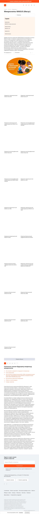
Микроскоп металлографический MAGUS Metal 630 (11, 152)
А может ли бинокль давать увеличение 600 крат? (21, 1)
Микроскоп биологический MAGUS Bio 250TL (26, 320)
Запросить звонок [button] (10, 480)
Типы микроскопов (10, 372)
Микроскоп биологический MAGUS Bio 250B (10, 293)
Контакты (24, 492)
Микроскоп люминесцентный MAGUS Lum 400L (10, 208)
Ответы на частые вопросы (11, 380)
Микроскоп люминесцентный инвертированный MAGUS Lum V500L (11, 124)
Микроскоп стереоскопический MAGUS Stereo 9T (27, 96)
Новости (33, 490)
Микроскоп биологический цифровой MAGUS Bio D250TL (27, 237)
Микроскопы (14, 9)
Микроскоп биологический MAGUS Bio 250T (10, 320)
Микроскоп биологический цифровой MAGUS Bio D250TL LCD (10, 265)
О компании (6, 490)
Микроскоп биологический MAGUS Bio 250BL (26, 293)
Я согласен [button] (27, 512)
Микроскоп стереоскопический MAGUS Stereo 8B (10, 96)
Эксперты (29, 492)
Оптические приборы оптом (25, 490)
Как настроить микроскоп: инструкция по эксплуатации (17, 371)
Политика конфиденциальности (29, 510)
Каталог (9, 9)
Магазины (18, 492)
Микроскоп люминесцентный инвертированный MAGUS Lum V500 (27, 209)
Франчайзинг (7, 494)
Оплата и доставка (14, 490)
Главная (5, 9)
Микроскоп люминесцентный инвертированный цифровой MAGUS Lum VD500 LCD (27, 265)
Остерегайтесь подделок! (16, 494)
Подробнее (21, 512)
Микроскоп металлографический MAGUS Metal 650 (28, 152)
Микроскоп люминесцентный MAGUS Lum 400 (27, 179)
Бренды (14, 492)
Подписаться (19, 465)
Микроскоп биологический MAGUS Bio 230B (10, 348)
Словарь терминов (10, 381)
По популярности (7, 52)
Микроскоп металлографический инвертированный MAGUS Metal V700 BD (11, 180)
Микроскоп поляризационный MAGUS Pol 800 (10, 237)
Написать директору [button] (22, 480)
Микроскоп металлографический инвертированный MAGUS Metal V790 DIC (28, 124)
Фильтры (19, 15)
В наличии (17, 52)
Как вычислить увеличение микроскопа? (14, 378)
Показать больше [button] (19, 359)
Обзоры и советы (7, 492)
